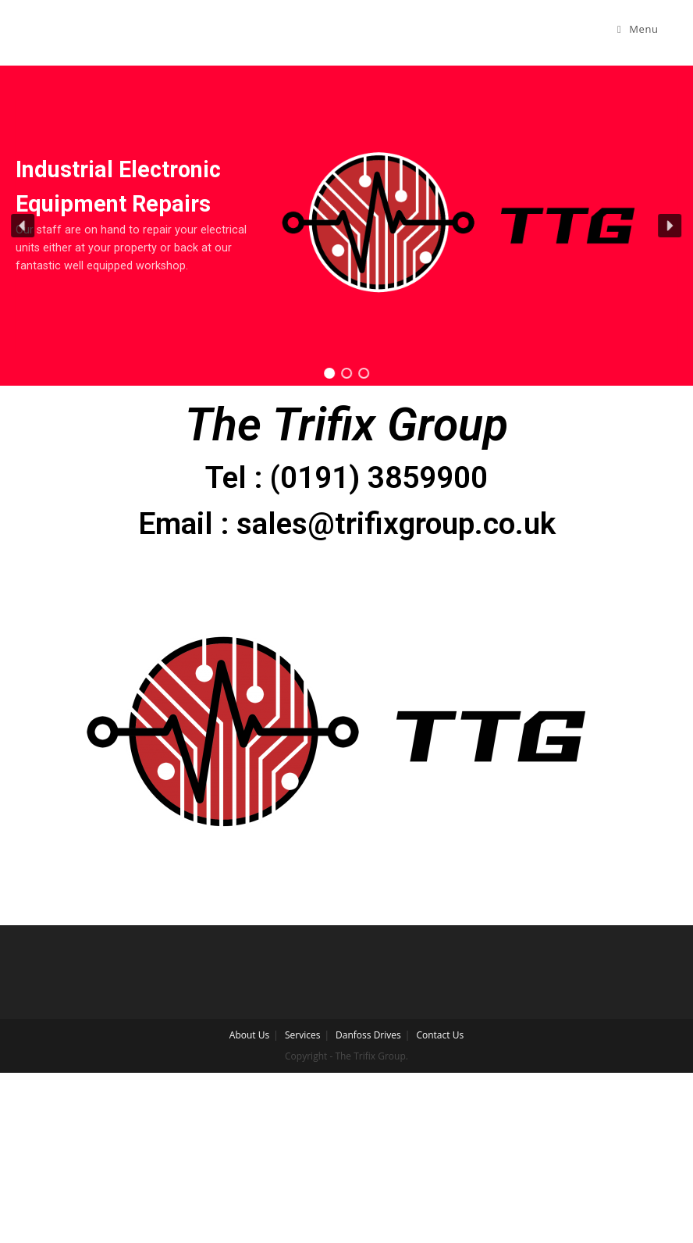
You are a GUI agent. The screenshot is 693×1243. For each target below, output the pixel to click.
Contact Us (440, 1035)
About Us (249, 1035)
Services (302, 1035)
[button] (23, 225)
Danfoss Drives (368, 1035)
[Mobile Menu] (638, 29)
